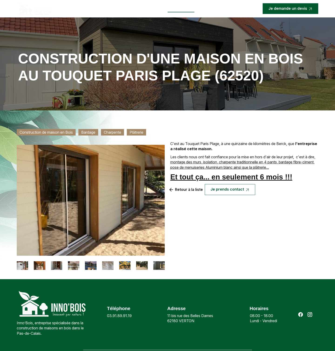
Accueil (75, 8)
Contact (207, 8)
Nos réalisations (181, 8)
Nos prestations (122, 8)
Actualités (153, 8)
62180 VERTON (190, 318)
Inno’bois (95, 8)
